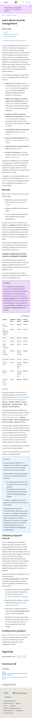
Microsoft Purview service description (14, 40)
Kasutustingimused (8, 710)
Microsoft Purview (11, 15)
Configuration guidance (9, 36)
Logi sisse (28, 2)
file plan (7, 103)
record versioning (9, 298)
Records (5, 32)
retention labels (9, 119)
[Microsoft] (16, 2)
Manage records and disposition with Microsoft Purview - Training (14, 674)
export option (18, 148)
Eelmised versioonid (8, 703)
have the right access (13, 157)
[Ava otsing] (23, 2)
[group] (16, 352)
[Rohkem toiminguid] (28, 15)
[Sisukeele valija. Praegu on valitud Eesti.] (6, 693)
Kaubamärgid (18, 710)
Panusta (5, 706)
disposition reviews (11, 140)
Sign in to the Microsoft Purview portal (13, 399)
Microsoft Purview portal (21, 397)
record (10, 88)
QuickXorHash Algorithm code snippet (16, 596)
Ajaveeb (18, 703)
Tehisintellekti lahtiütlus (9, 701)
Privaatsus (12, 706)
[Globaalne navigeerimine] (1, 2)
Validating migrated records (10, 34)
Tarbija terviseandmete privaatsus (12, 708)
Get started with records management (16, 635)
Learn (3, 15)
